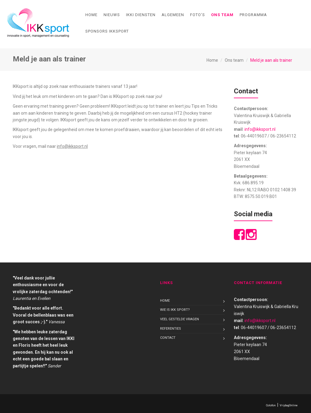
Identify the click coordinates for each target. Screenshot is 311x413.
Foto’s (197, 14)
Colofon (271, 405)
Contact (168, 338)
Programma (253, 14)
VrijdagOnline (289, 405)
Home (91, 14)
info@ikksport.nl (259, 129)
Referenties (170, 329)
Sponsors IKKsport (107, 31)
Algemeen (173, 14)
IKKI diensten (141, 14)
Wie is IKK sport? (175, 310)
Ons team (222, 14)
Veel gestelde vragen (179, 319)
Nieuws (112, 14)
